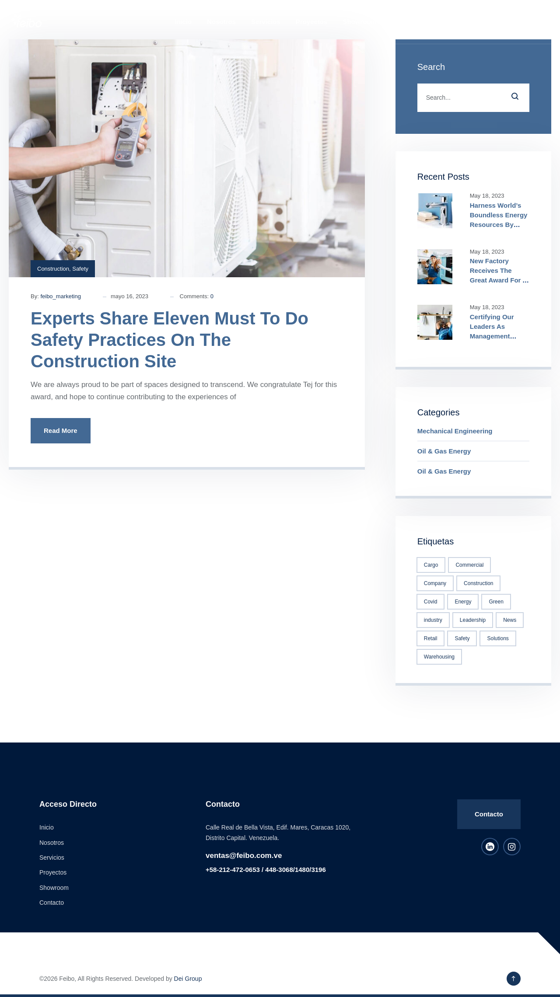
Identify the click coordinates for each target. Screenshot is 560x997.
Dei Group (188, 978)
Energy (463, 602)
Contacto (406, 21)
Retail (431, 638)
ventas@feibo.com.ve (244, 855)
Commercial (469, 565)
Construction (53, 268)
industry (433, 620)
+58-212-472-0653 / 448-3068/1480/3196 (266, 869)
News (509, 620)
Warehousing (439, 657)
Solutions (497, 638)
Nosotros (221, 21)
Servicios (265, 21)
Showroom (360, 21)
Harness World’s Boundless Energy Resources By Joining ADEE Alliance (499, 225)
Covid (431, 602)
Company (435, 583)
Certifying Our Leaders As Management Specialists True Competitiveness (496, 336)
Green (496, 602)
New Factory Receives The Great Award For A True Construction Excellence (498, 280)
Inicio (183, 21)
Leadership (473, 620)
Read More (60, 430)
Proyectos (312, 21)
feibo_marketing (60, 296)
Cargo (431, 565)
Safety (80, 268)
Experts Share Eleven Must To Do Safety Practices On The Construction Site (169, 340)
